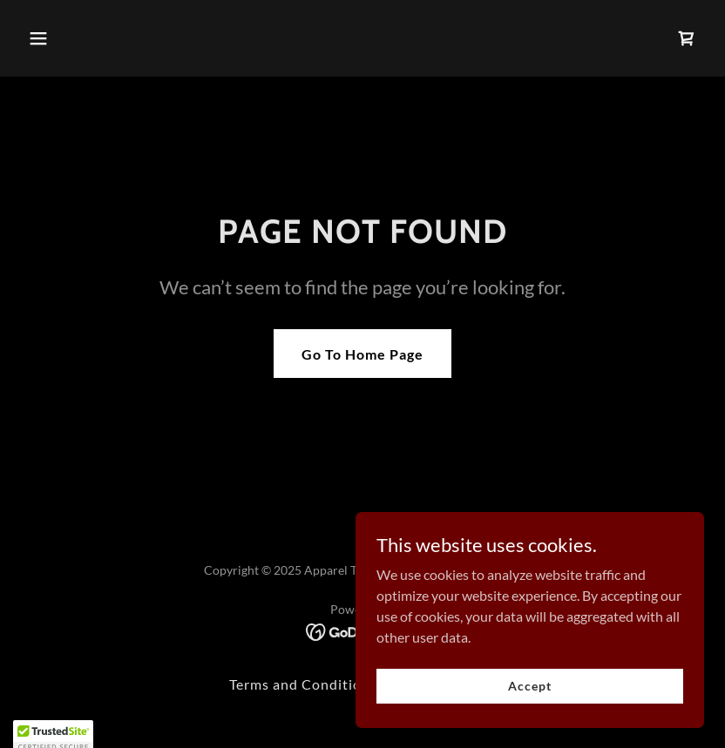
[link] (686, 38)
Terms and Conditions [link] (303, 684)
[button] (72, 38)
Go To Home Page (362, 354)
